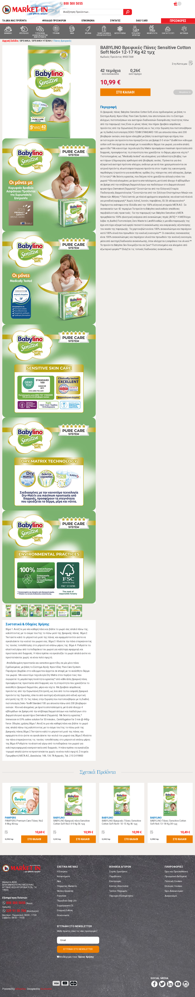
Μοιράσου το (185, 92)
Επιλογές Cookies (173, 886)
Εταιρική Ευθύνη (65, 910)
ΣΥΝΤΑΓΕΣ (115, 20)
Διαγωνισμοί (171, 895)
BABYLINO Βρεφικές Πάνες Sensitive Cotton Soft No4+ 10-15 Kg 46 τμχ (121, 822)
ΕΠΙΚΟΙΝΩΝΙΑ (88, 20)
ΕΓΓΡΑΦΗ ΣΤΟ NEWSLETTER (78, 949)
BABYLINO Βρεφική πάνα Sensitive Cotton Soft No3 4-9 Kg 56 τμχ (71, 822)
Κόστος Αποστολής (119, 886)
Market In (24, 10)
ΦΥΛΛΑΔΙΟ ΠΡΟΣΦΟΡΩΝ (54, 20)
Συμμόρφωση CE (65, 905)
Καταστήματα (63, 876)
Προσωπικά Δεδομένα (176, 876)
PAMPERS (10, 817)
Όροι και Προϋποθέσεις (176, 871)
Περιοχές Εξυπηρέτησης (121, 895)
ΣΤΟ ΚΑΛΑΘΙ (125, 92)
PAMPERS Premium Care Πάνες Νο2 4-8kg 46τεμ (24, 822)
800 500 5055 (71, 4)
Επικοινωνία (63, 915)
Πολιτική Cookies (173, 881)
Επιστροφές (115, 881)
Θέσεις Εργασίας (65, 891)
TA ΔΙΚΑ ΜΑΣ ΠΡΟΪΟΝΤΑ (14, 20)
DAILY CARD (142, 20)
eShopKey (20, 988)
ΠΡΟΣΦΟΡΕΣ (178, 21)
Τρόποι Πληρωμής (118, 891)
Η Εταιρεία (62, 871)
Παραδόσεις (115, 876)
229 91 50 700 (14, 911)
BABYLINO (59, 817)
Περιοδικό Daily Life (67, 900)
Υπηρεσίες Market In (67, 886)
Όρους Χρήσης (86, 956)
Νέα (59, 881)
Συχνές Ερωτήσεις (118, 871)
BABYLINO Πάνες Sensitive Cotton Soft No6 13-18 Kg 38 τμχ (168, 822)
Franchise (61, 895)
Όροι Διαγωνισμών (174, 891)
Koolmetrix (46, 988)
